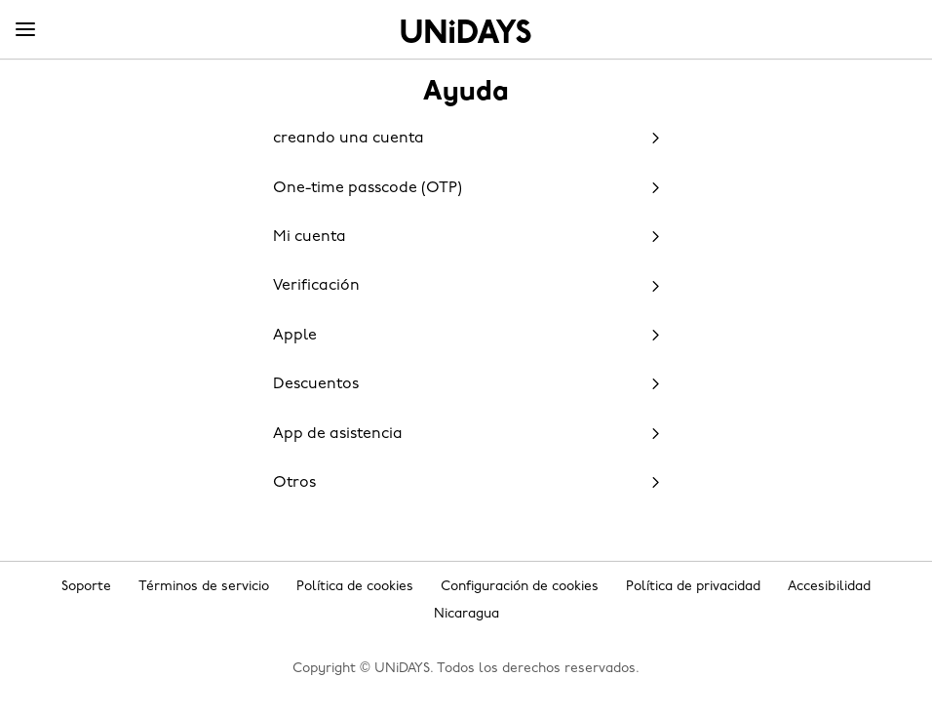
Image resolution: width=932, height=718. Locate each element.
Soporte (86, 586)
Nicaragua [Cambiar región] (466, 614)
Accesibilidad (829, 586)
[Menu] (25, 30)
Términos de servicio (203, 586)
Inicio (466, 31)
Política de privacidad (693, 586)
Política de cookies (354, 586)
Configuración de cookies (520, 586)
